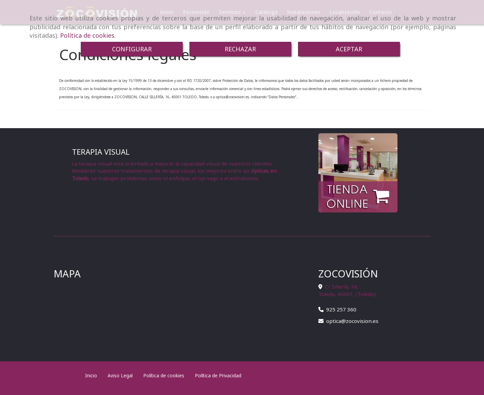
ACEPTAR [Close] (349, 49)
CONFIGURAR (132, 49)
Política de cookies (87, 35)
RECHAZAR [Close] (240, 49)
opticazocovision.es (352, 320)
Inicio (91, 375)
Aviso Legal (120, 375)
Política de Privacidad (218, 375)
